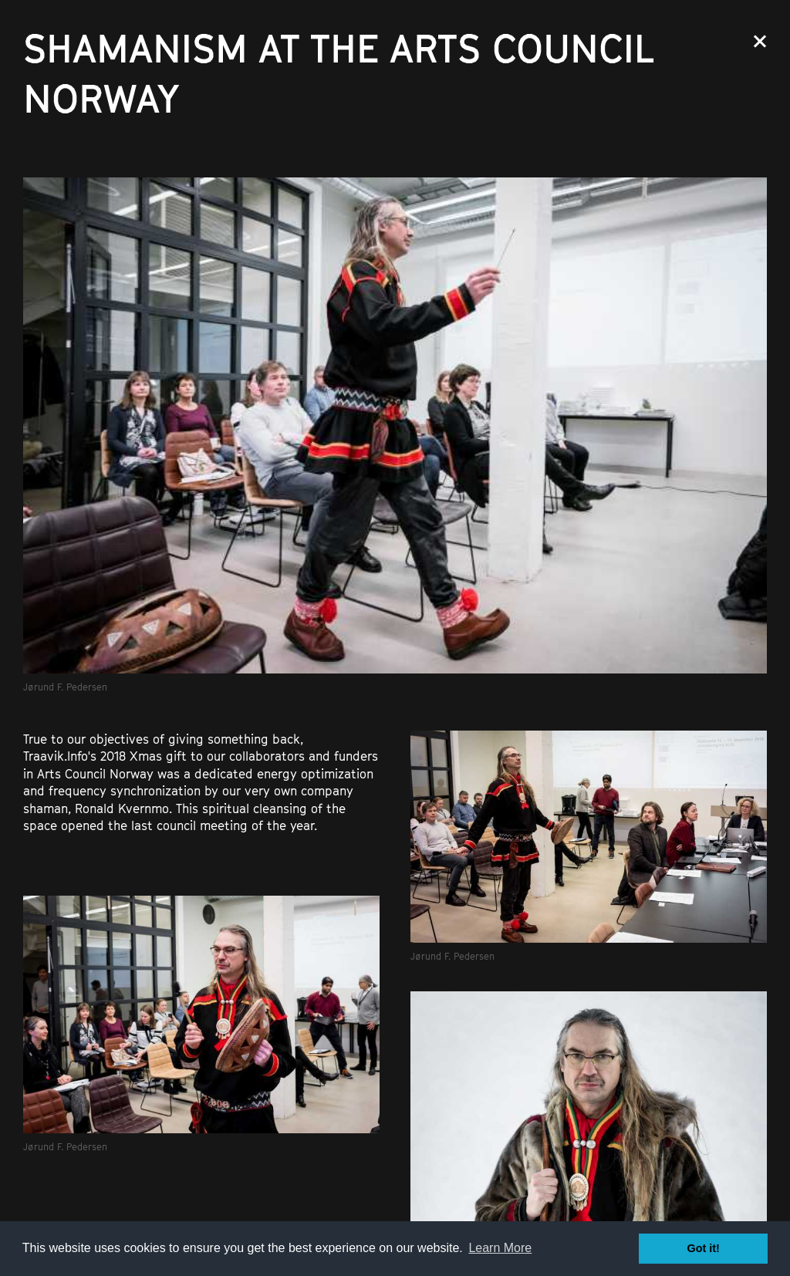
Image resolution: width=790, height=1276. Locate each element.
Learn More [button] (500, 1247)
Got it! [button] (703, 1248)
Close (760, 41)
